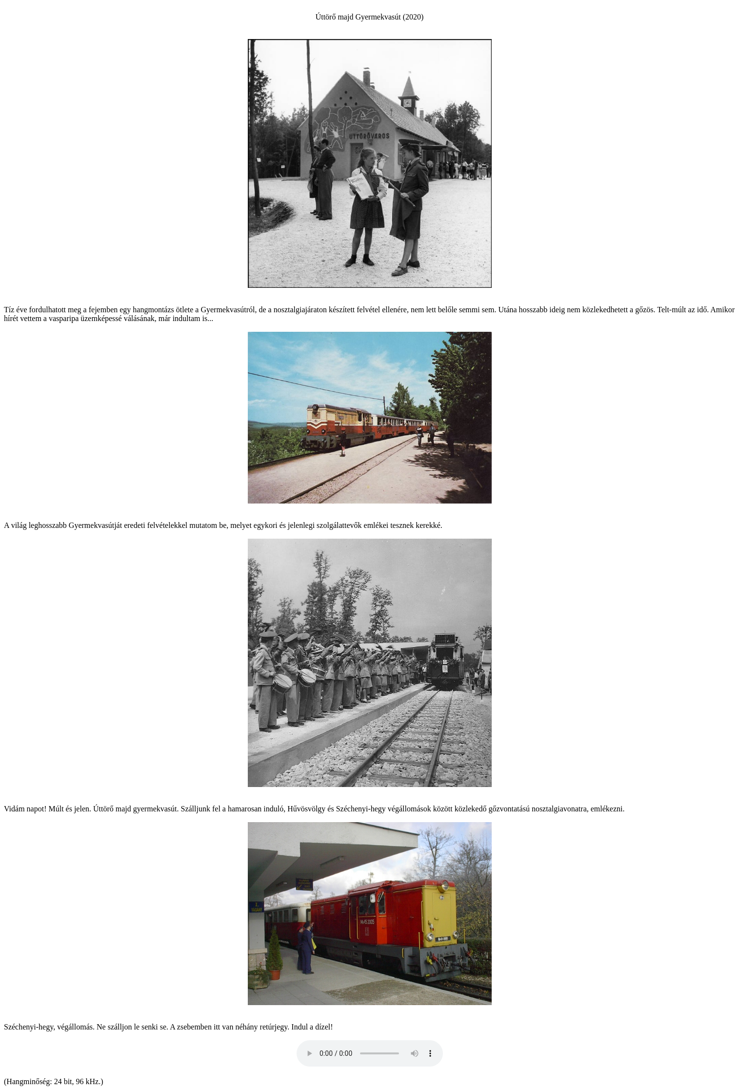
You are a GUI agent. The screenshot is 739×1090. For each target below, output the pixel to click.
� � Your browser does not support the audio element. (370, 1053)
